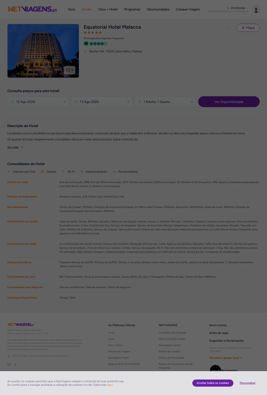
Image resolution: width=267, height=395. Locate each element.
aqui (110, 385)
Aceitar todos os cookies (213, 383)
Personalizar (248, 383)
